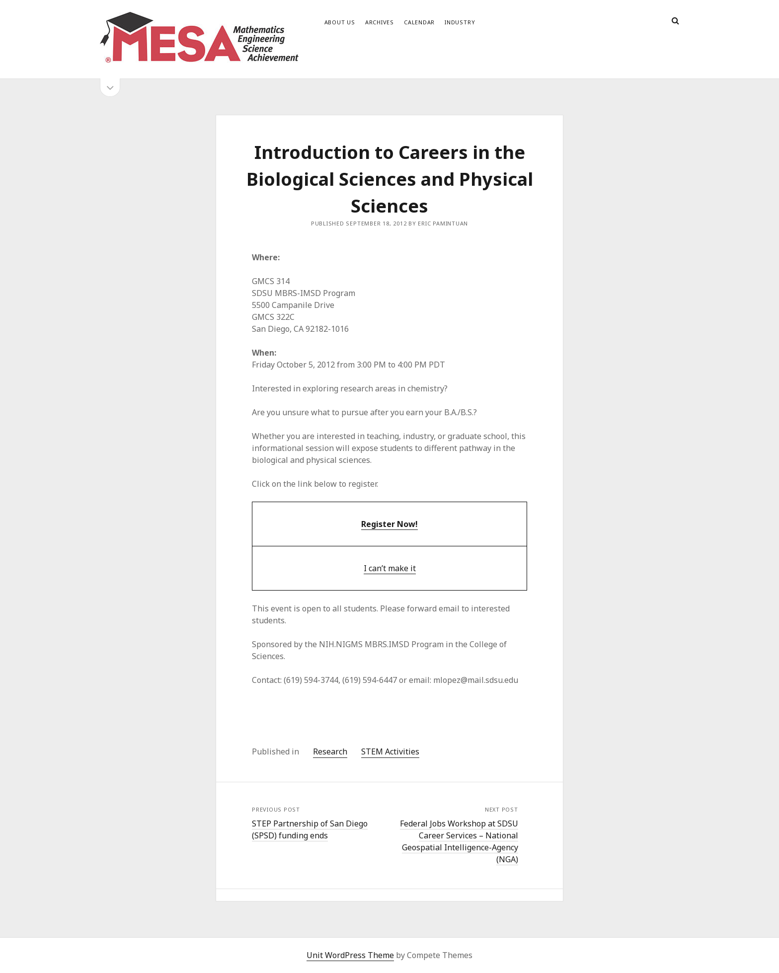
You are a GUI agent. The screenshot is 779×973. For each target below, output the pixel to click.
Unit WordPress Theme (350, 955)
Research (330, 751)
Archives (379, 22)
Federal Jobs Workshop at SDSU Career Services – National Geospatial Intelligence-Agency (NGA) (459, 841)
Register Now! (389, 524)
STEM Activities (390, 751)
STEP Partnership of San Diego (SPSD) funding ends (310, 829)
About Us (339, 22)
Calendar (419, 22)
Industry (460, 22)
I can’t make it (390, 568)
